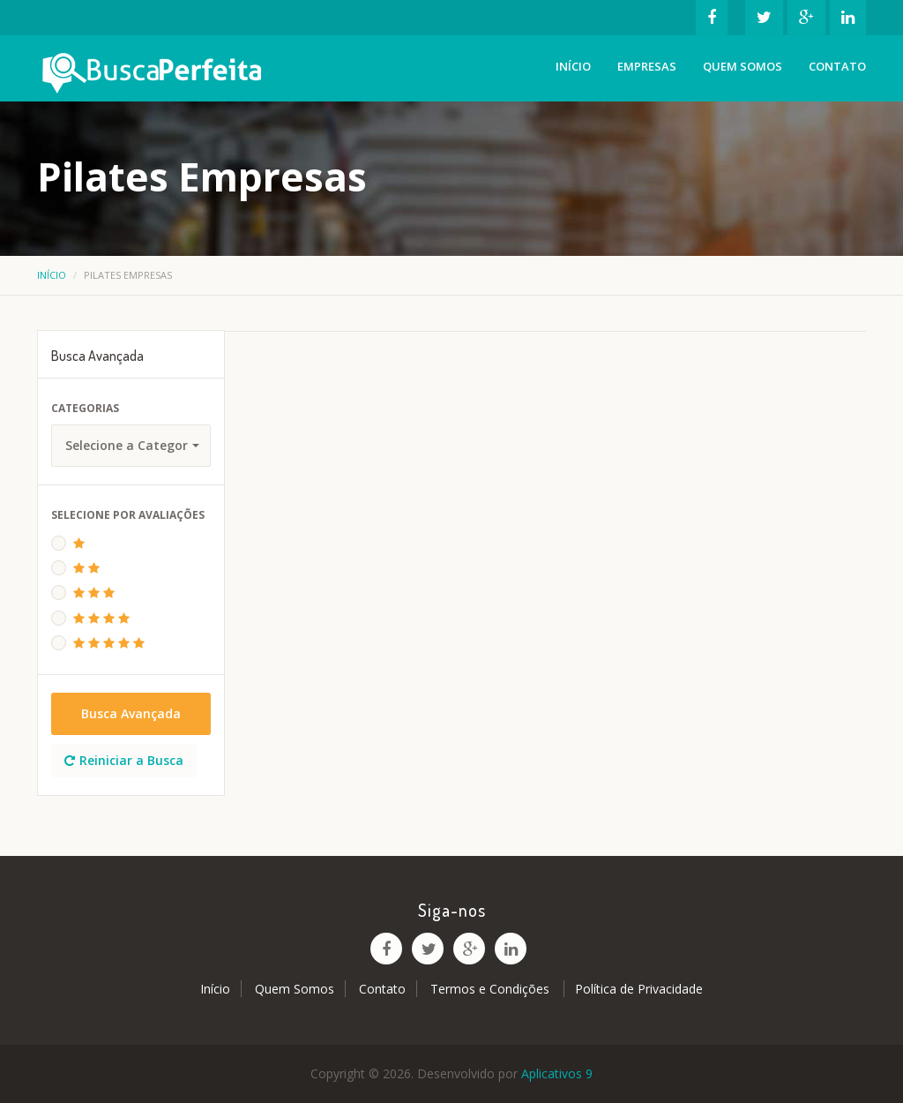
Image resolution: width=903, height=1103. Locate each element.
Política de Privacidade (639, 988)
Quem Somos (742, 66)
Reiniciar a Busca (123, 760)
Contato (837, 66)
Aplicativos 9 (557, 1073)
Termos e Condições (491, 988)
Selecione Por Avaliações (128, 514)
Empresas (646, 66)
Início (573, 66)
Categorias (85, 408)
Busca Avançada (131, 713)
